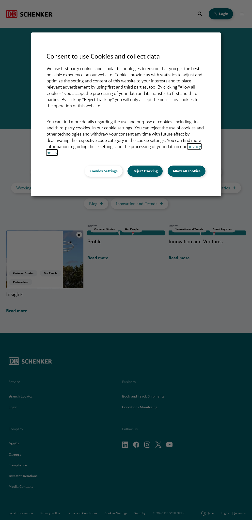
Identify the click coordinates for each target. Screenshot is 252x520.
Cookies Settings (104, 171)
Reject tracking (145, 171)
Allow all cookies (187, 171)
